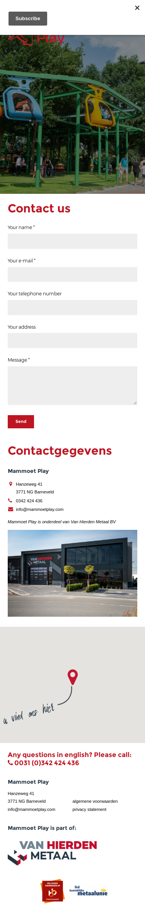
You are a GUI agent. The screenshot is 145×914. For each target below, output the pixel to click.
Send (20, 421)
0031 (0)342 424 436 (46, 763)
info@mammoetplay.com (39, 509)
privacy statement (90, 809)
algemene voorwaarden (95, 801)
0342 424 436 (29, 500)
